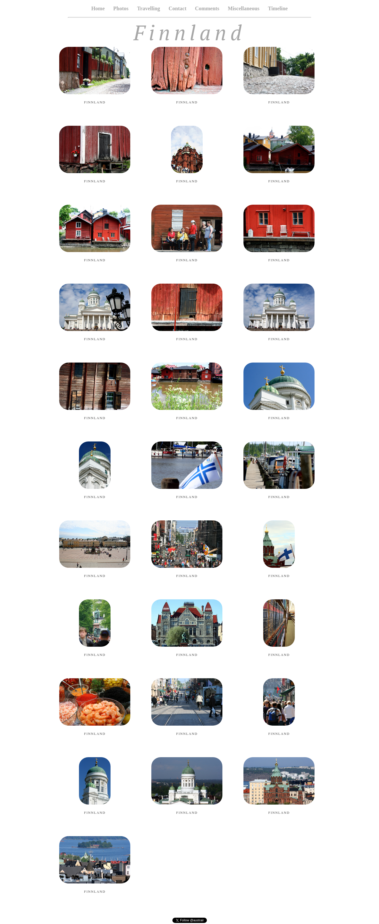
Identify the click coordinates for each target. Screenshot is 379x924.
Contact (178, 8)
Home (98, 8)
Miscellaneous (244, 8)
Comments (207, 8)
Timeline (278, 8)
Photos (120, 8)
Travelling (148, 8)
